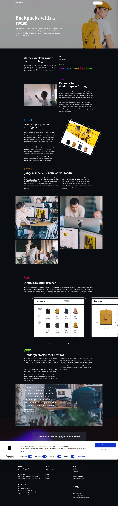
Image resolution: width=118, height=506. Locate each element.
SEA (19, 486)
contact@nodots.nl (78, 478)
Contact (98, 3)
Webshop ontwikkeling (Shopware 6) (28, 476)
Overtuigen (21, 474)
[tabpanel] (59, 318)
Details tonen (81, 503)
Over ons (64, 3)
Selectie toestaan (105, 496)
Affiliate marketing (50, 469)
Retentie (47, 468)
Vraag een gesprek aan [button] (59, 448)
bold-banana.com (29, 411)
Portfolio (44, 3)
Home (47, 476)
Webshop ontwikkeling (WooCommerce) (29, 478)
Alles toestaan (105, 491)
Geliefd (47, 466)
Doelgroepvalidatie (23, 469)
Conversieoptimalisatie (24, 480)
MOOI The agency (32, 179)
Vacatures (75, 3)
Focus (20, 466)
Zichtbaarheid (22, 484)
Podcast (86, 3)
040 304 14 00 (77, 480)
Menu (47, 474)
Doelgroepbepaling (23, 468)
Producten (34, 3)
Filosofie (55, 3)
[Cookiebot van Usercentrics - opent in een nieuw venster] (9, 503)
